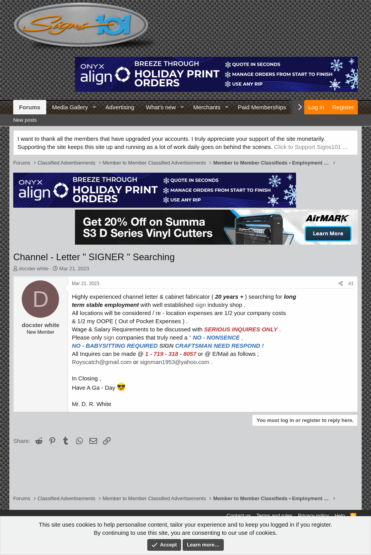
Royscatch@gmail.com (102, 362)
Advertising (119, 107)
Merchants (206, 107)
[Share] (341, 283)
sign (200, 304)
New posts (25, 120)
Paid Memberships (262, 107)
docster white (34, 268)
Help (339, 515)
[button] (94, 107)
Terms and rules (274, 515)
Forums (29, 107)
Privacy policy (313, 515)
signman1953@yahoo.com (174, 362)
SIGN (166, 345)
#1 (351, 283)
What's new (161, 107)
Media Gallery (70, 107)
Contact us (238, 515)
